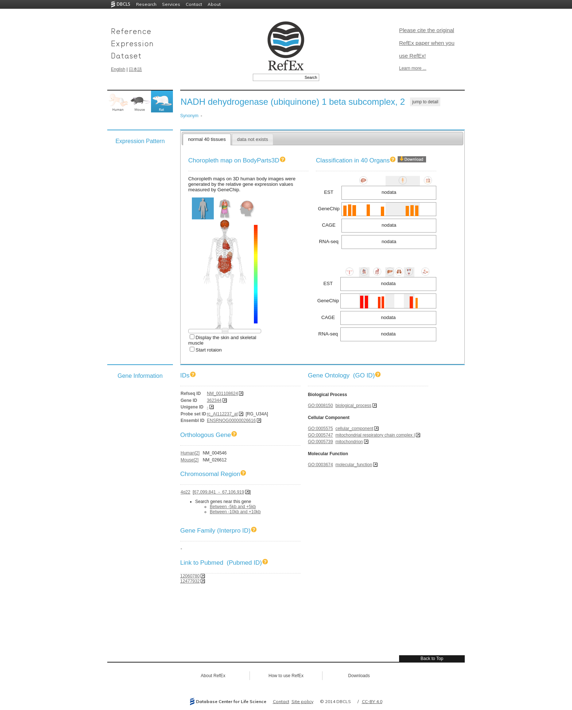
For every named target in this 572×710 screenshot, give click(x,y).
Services (171, 4)
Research (146, 4)
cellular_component (354, 428)
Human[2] (190, 453)
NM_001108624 (222, 393)
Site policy (302, 701)
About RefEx (213, 675)
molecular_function (353, 464)
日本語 (135, 69)
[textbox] (277, 77)
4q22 (185, 492)
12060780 (190, 576)
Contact (194, 4)
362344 (214, 400)
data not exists (252, 139)
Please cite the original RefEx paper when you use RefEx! (427, 43)
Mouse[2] (189, 460)
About (214, 4)
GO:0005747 (320, 435)
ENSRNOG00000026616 (231, 420)
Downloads (359, 675)
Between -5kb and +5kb (233, 506)
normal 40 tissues (206, 139)
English (118, 69)
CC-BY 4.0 (372, 701)
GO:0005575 (320, 428)
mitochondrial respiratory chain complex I (375, 435)
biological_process (353, 405)
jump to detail (425, 101)
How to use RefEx (286, 675)
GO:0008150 (320, 405)
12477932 (190, 581)
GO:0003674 (320, 464)
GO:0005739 (320, 441)
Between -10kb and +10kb (235, 511)
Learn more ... (412, 68)
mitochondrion (349, 441)
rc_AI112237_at (222, 414)
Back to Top (432, 658)
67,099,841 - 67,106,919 (219, 492)
